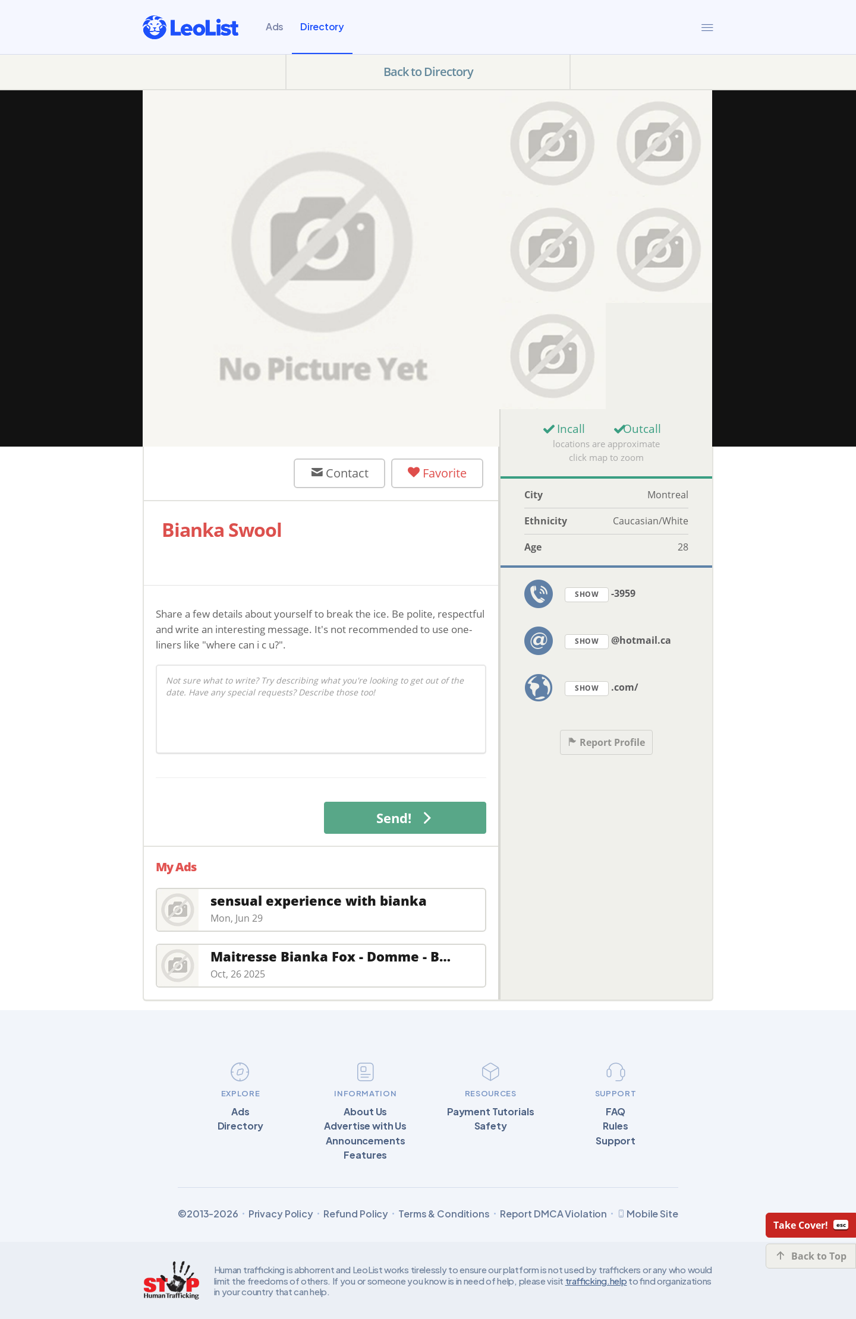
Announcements (365, 1140)
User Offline (223, 473)
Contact (340, 473)
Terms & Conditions (444, 1213)
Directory (322, 26)
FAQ (616, 1111)
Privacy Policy (280, 1213)
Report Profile (606, 742)
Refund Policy (355, 1213)
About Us (365, 1111)
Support (615, 1140)
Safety (490, 1126)
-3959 (600, 594)
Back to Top (811, 1256)
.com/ (601, 688)
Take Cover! (810, 1225)
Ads (275, 26)
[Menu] (707, 27)
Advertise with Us (365, 1126)
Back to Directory (428, 72)
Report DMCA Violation (553, 1213)
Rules (615, 1126)
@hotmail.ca (618, 641)
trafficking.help (596, 1280)
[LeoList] (190, 27)
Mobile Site (647, 1213)
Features (365, 1155)
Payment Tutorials (490, 1111)
